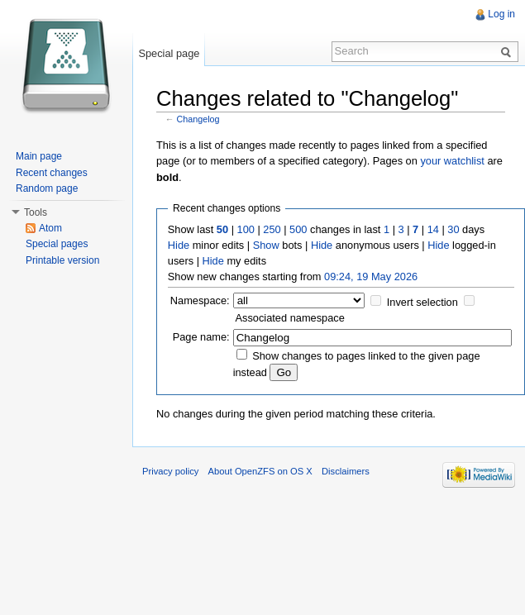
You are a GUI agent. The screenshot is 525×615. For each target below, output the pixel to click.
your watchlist (452, 161)
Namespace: (200, 300)
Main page (39, 156)
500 (298, 229)
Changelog (198, 119)
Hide (178, 245)
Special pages (57, 244)
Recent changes (52, 173)
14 (433, 229)
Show (266, 245)
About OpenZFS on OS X (260, 471)
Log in (501, 14)
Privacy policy (170, 471)
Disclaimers (346, 471)
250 (271, 229)
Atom (50, 228)
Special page (168, 53)
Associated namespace (290, 318)
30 (453, 229)
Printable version (62, 260)
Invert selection (422, 302)
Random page (47, 188)
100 (246, 229)
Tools (35, 212)
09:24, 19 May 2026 (371, 276)
